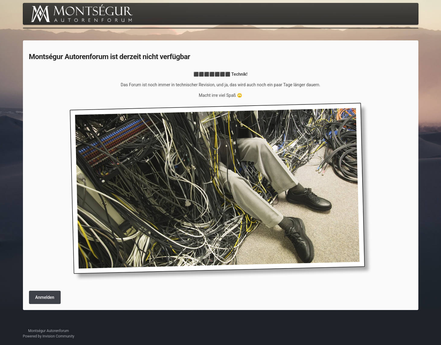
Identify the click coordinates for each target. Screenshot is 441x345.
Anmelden (44, 297)
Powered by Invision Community (49, 336)
